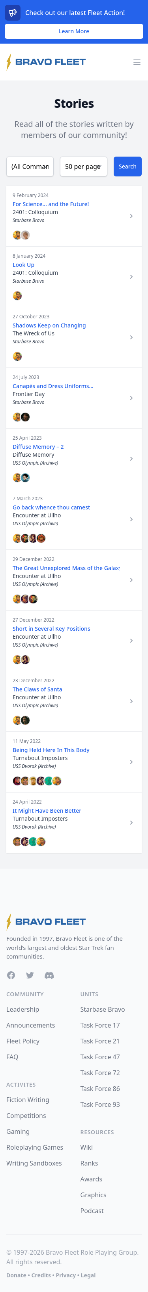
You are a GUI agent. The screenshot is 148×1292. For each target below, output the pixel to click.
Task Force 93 (100, 1104)
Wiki (87, 1147)
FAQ (12, 1057)
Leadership (22, 1009)
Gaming (18, 1131)
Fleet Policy (22, 1041)
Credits (41, 1275)
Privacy (66, 1275)
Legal (88, 1275)
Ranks (89, 1163)
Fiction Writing (27, 1099)
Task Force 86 (100, 1088)
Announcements (30, 1025)
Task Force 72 (100, 1072)
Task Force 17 (100, 1025)
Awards (92, 1179)
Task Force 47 (100, 1057)
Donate (16, 1275)
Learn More (74, 31)
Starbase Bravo (103, 1009)
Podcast (92, 1210)
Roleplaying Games (34, 1147)
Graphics (94, 1195)
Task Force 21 (100, 1041)
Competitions (26, 1115)
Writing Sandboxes (34, 1163)
